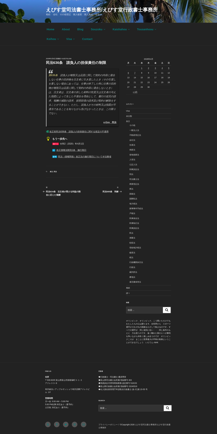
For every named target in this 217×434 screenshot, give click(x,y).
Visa (70, 39)
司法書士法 (134, 179)
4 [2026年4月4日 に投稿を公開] (162, 68)
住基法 (132, 145)
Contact (87, 39)
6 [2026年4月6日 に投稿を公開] (128, 73)
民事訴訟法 (134, 228)
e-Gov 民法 (109, 122)
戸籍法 (132, 213)
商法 (131, 189)
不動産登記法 (135, 135)
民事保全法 (134, 218)
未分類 (129, 116)
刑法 (131, 174)
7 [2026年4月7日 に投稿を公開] (134, 73)
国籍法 (132, 194)
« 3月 (135, 92)
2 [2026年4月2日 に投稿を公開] (148, 68)
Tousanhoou (147, 29)
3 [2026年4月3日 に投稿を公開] (155, 68)
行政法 (132, 267)
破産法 (132, 252)
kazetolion (66, 58)
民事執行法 (134, 223)
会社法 (132, 140)
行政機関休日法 (136, 262)
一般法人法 (134, 130)
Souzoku (98, 29)
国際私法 (133, 199)
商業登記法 (134, 184)
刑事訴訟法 (134, 169)
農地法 (132, 277)
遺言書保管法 (135, 282)
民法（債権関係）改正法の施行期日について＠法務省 (84, 156)
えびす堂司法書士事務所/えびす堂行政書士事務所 (102, 10)
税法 (131, 257)
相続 (128, 288)
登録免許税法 (135, 248)
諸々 (128, 293)
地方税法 (133, 204)
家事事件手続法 (136, 208)
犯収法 (132, 243)
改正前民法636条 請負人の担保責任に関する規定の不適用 (78, 131)
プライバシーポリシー (108, 424)
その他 (132, 125)
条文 (51, 171)
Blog (80, 29)
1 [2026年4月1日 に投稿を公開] (141, 68)
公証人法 (133, 164)
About (66, 29)
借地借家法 (134, 155)
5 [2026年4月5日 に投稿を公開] (168, 68)
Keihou (53, 39)
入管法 (132, 159)
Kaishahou (121, 29)
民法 (55, 171)
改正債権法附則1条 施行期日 (71, 150)
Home (50, 29)
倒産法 (132, 150)
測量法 (132, 238)
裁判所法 (133, 272)
